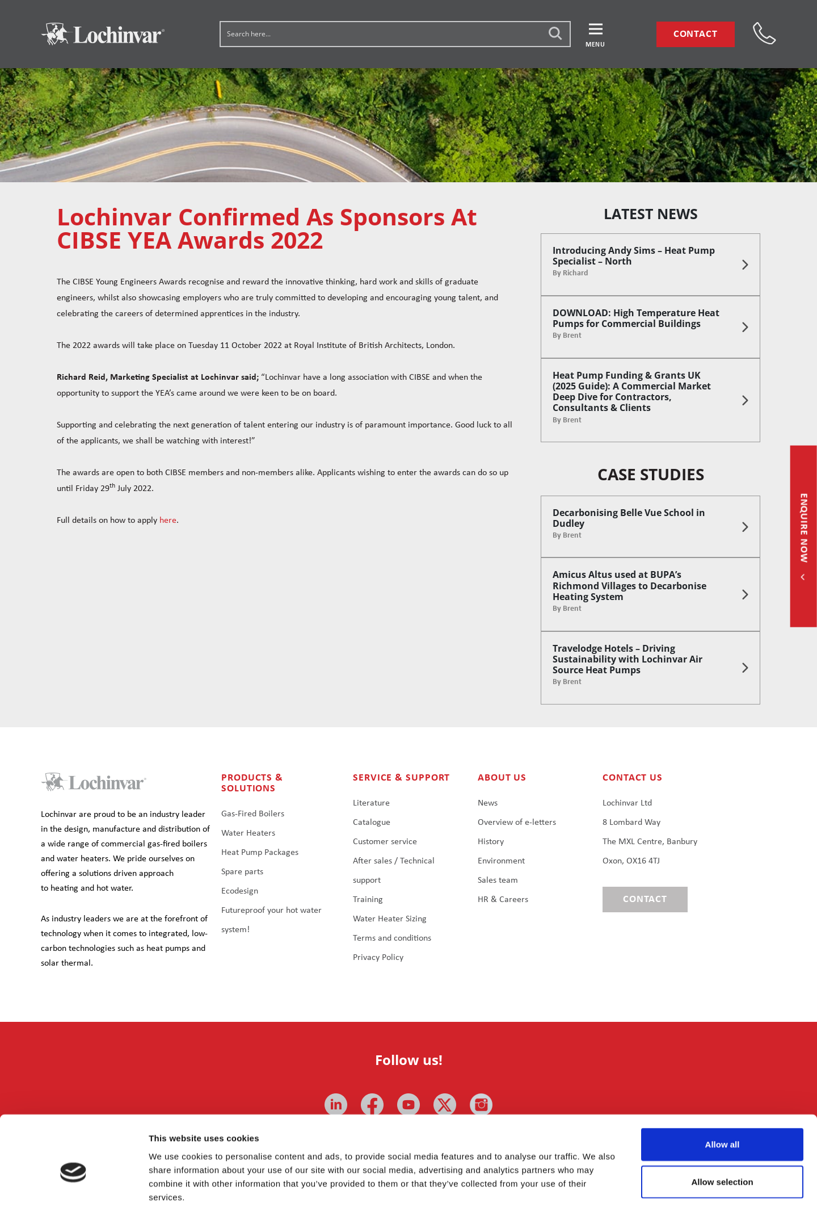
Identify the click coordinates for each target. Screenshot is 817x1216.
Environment (501, 861)
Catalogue (371, 822)
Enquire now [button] (803, 529)
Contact (695, 34)
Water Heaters (248, 833)
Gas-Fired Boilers (252, 814)
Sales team (498, 880)
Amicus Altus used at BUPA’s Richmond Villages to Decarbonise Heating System (629, 585)
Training (368, 899)
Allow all (722, 1095)
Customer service (385, 841)
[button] (595, 34)
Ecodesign (239, 891)
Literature (371, 803)
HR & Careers (503, 899)
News (488, 803)
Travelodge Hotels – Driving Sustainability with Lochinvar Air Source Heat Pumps (627, 659)
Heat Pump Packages (259, 852)
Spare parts (242, 872)
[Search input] (396, 33)
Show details (595, 1193)
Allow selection (722, 1133)
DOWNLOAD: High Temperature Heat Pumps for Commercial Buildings (636, 318)
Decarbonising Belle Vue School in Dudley (629, 518)
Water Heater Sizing (390, 919)
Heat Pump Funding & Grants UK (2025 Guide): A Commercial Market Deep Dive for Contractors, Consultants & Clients (632, 391)
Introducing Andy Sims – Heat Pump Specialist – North (634, 255)
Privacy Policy (378, 957)
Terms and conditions (392, 938)
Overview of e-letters (517, 822)
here (167, 520)
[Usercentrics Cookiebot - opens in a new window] (73, 1193)
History (491, 841)
